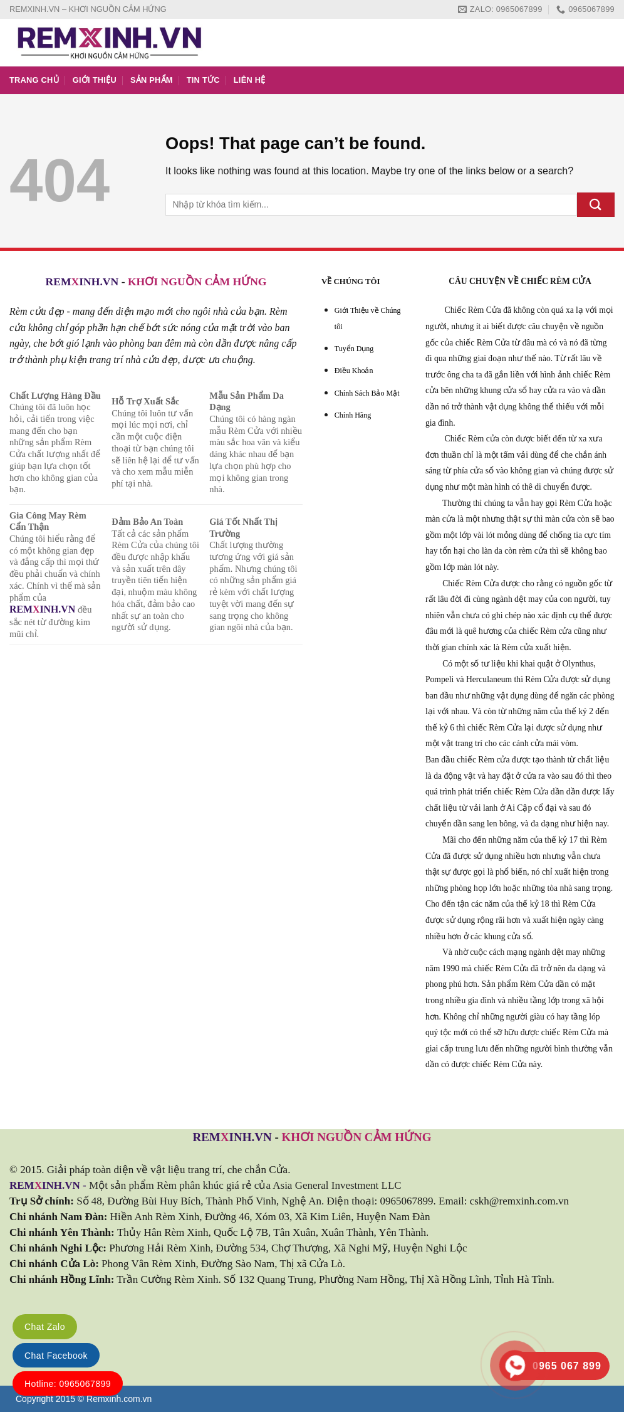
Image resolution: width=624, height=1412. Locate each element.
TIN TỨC (203, 80)
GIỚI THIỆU (95, 80)
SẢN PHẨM (151, 80)
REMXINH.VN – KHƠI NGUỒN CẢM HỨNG (88, 9)
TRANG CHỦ (34, 80)
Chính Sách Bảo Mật (367, 393)
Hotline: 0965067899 (67, 1384)
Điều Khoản (354, 370)
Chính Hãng (353, 415)
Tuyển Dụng (354, 348)
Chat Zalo (44, 1327)
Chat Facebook (56, 1356)
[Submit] (596, 204)
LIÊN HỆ (250, 80)
